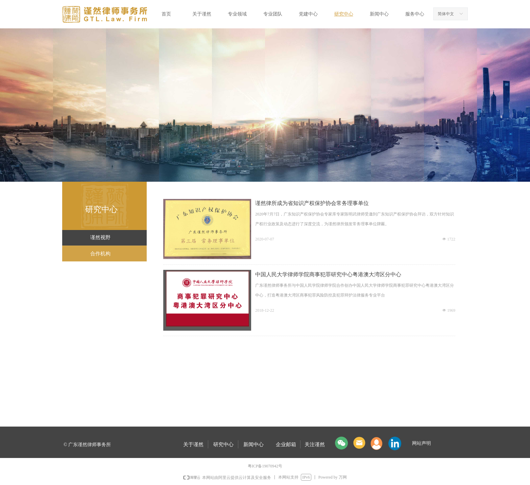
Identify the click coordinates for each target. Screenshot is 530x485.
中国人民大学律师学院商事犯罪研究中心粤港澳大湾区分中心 (328, 274)
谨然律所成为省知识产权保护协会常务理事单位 (312, 203)
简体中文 (446, 13)
